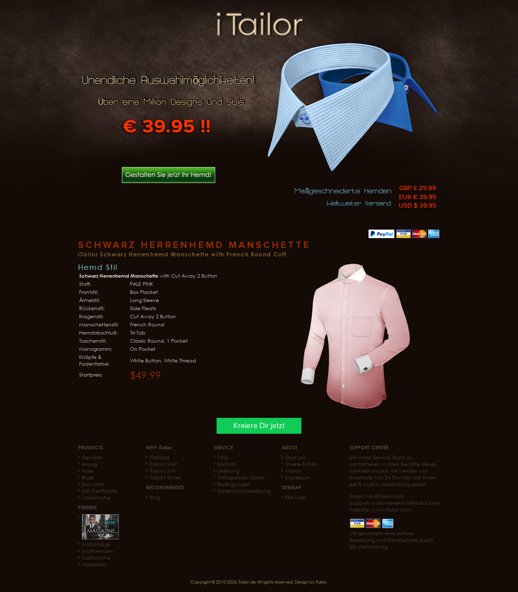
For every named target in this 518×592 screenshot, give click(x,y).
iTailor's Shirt (163, 464)
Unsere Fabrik (301, 464)
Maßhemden (97, 550)
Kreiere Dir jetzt (259, 425)
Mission (293, 470)
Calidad (159, 457)
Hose (87, 470)
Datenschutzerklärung (243, 490)
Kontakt (226, 464)
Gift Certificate (99, 490)
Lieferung (228, 470)
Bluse (88, 477)
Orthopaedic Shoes (240, 477)
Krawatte (93, 484)
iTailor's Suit (162, 470)
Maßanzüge (96, 544)
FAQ (222, 457)
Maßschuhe (96, 497)
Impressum (297, 477)
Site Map (296, 497)
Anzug (89, 464)
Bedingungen (233, 484)
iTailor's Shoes (165, 477)
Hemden (92, 457)
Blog (154, 497)
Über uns (295, 457)
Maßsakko (94, 564)
